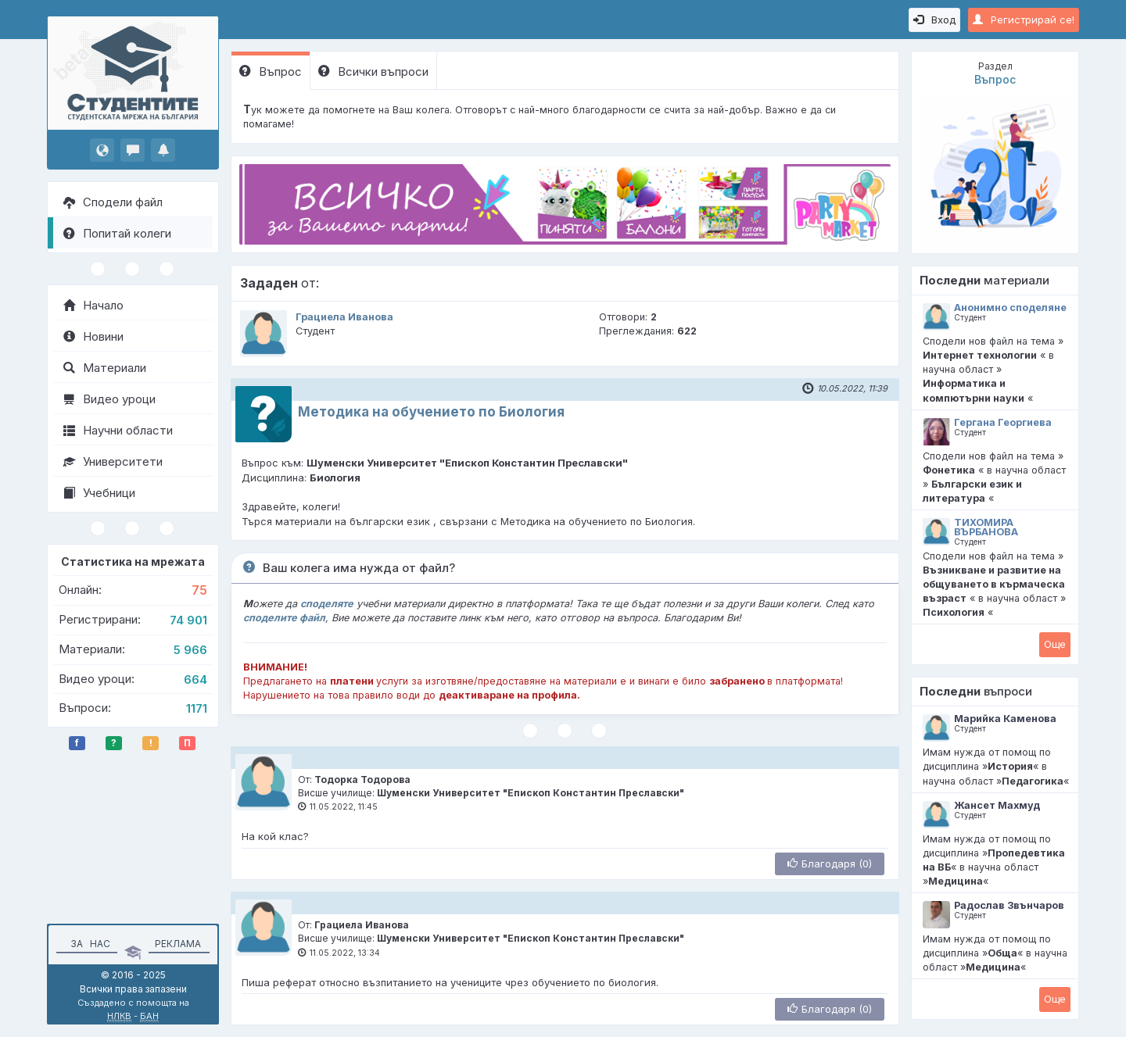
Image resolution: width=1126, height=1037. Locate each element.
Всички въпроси (373, 71)
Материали (104, 367)
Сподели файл (113, 202)
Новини (93, 336)
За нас (88, 943)
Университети (113, 461)
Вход (934, 19)
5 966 (190, 649)
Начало (93, 305)
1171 (196, 708)
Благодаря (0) (829, 863)
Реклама (178, 943)
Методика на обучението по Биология (431, 412)
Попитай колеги (117, 233)
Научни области (118, 430)
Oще (1055, 644)
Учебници (99, 492)
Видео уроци (109, 399)
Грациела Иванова (344, 317)
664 (195, 679)
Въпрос (270, 71)
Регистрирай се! (1023, 19)
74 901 (188, 620)
